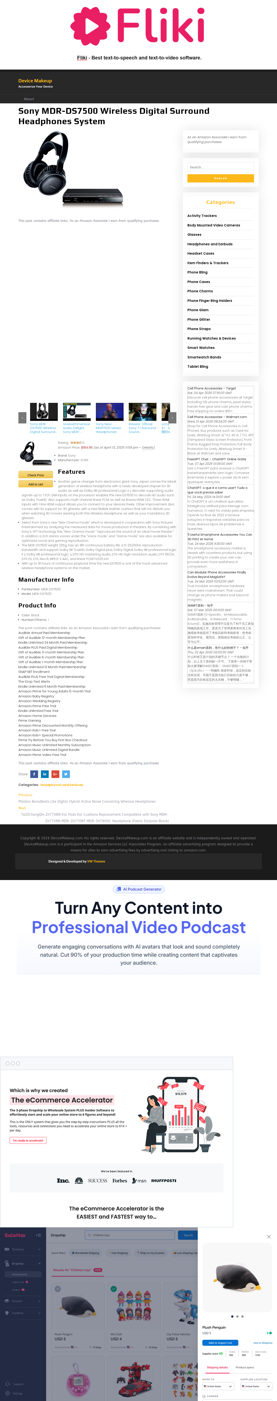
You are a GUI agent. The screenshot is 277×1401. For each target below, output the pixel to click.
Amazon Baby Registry (36, 696)
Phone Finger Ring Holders (209, 300)
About (29, 99)
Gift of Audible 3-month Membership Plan (51, 652)
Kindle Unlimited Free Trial (38, 710)
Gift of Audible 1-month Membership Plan (50, 662)
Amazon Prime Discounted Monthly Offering (52, 725)
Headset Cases (200, 253)
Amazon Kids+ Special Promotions (45, 735)
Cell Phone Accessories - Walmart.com (217, 417)
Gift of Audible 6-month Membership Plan (51, 657)
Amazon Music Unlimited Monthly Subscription (54, 745)
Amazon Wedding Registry (39, 701)
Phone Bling (197, 272)
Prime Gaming (29, 720)
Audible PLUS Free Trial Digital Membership (51, 676)
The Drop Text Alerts (34, 681)
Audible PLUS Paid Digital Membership (47, 647)
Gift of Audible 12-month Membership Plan (51, 637)
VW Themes (96, 861)
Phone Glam (198, 310)
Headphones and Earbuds (61, 785)
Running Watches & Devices (211, 338)
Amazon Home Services (37, 715)
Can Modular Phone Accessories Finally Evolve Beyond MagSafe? (217, 574)
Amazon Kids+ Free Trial (37, 730)
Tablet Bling (197, 366)
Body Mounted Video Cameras (213, 225)
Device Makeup (35, 80)
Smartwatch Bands (204, 357)
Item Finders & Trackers (208, 263)
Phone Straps (199, 329)
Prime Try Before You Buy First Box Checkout (52, 740)
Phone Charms (200, 291)
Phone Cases (198, 282)
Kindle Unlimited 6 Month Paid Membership (51, 686)
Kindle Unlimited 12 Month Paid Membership (52, 667)
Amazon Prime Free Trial (37, 706)
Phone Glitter (198, 319)
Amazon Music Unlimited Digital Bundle (49, 749)
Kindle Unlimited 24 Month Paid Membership (52, 642)
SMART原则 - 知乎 (200, 605)
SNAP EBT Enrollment (34, 671)
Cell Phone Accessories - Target (212, 388)
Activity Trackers (202, 215)
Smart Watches (201, 347)
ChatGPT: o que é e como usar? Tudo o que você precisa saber (218, 490)
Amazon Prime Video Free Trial (42, 754)
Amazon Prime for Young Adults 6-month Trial (54, 691)
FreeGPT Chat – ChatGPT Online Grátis (217, 459)
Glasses (194, 234)
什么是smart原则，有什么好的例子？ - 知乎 (218, 648)
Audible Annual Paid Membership (44, 632)
